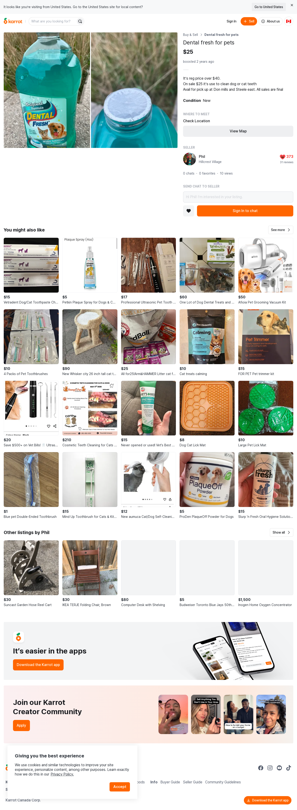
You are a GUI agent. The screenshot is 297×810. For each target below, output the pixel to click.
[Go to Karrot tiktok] (288, 768)
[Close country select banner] (292, 5)
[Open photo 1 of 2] (47, 90)
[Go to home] (13, 21)
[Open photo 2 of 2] (134, 90)
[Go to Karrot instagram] (270, 768)
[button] (280, 230)
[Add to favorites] (188, 210)
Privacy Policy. (62, 774)
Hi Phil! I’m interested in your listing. (238, 197)
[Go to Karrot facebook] (261, 768)
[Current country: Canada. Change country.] (288, 21)
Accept (119, 787)
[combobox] (53, 21)
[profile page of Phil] (189, 159)
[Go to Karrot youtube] (279, 768)
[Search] (80, 21)
